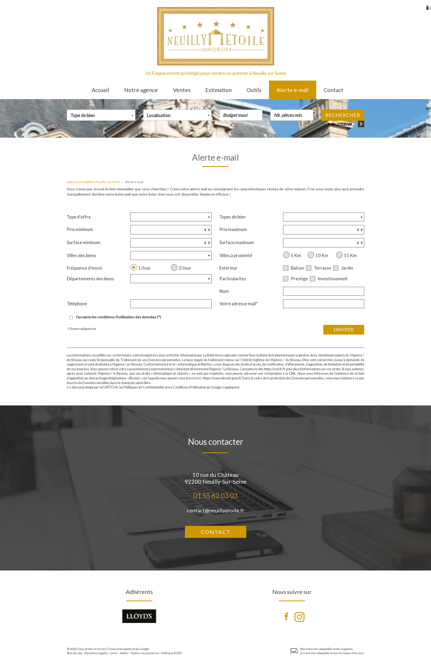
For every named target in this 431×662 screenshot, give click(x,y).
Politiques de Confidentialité (144, 387)
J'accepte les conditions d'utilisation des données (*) (118, 317)
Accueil (100, 90)
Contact (333, 90)
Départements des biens (90, 278)
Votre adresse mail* (238, 303)
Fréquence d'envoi (84, 268)
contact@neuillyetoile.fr (215, 510)
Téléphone (77, 303)
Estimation (218, 90)
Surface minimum (83, 242)
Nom (224, 291)
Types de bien (232, 217)
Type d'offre (79, 217)
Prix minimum (80, 229)
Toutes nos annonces (144, 653)
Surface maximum (236, 242)
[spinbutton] (171, 229)
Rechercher (342, 115)
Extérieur (228, 268)
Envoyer (344, 329)
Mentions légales (96, 653)
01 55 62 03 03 (215, 495)
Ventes (181, 90)
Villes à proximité (235, 255)
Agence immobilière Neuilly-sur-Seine (93, 182)
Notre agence (141, 90)
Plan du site (74, 653)
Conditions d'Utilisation (189, 387)
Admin (124, 653)
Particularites (232, 278)
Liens (114, 653)
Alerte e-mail (293, 90)
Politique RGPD (171, 653)
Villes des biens (81, 255)
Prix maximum (233, 229)
